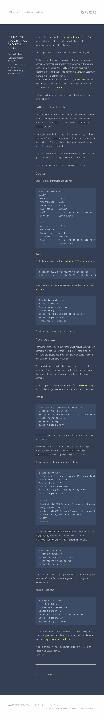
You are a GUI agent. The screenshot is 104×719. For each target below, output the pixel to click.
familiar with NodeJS (73, 37)
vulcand (82, 79)
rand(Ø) (14, 12)
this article (58, 87)
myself (93, 709)
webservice (13, 70)
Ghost (40, 705)
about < (77, 12)
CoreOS (80, 72)
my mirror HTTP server (75, 261)
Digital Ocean (46, 52)
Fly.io (56, 705)
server (17, 65)
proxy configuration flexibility (56, 639)
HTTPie (39, 289)
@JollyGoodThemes (69, 709)
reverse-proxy (14, 73)
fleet (56, 79)
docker (16, 67)
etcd (42, 83)
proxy (21, 70)
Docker (91, 37)
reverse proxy (86, 385)
